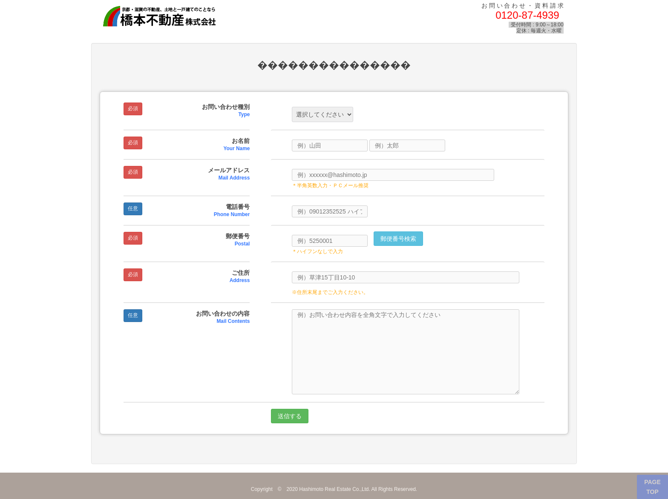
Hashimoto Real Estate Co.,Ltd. (334, 489)
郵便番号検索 (398, 238)
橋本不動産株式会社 (173, 16)
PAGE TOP (652, 487)
